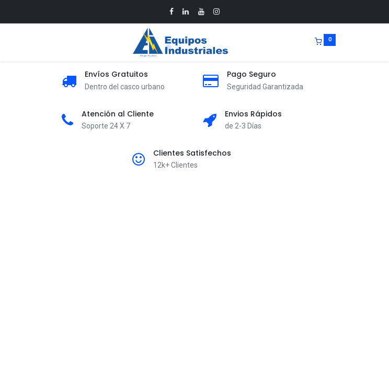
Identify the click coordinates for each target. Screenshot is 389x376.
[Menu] (53, 42)
